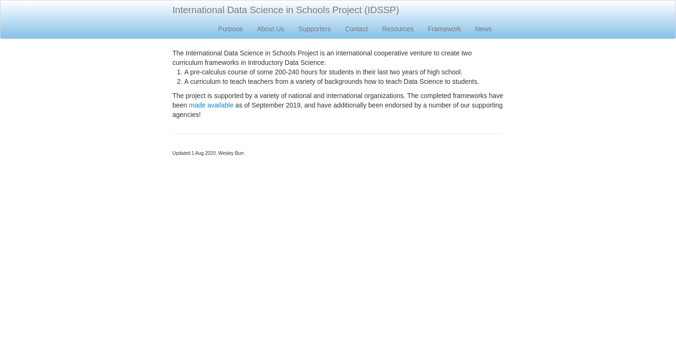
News (483, 29)
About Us (270, 29)
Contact (356, 29)
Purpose (230, 29)
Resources (398, 29)
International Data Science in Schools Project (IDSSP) (286, 10)
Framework (444, 29)
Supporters (314, 29)
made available (211, 105)
